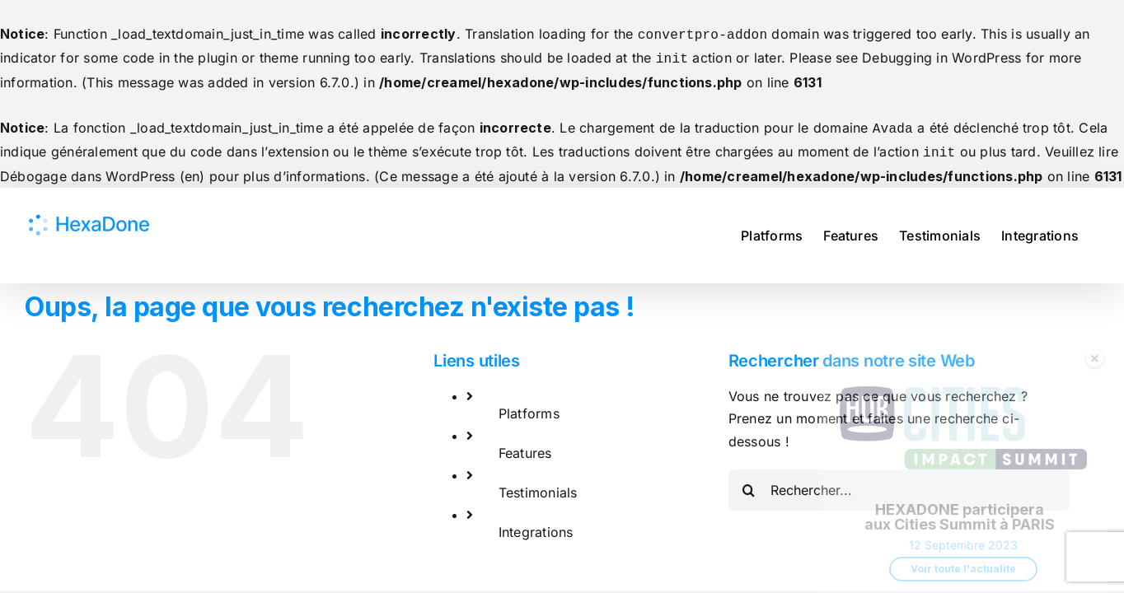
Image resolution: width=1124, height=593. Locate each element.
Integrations (536, 525)
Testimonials (538, 486)
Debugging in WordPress (941, 56)
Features (525, 446)
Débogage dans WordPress (88, 169)
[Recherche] (749, 483)
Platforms (529, 407)
